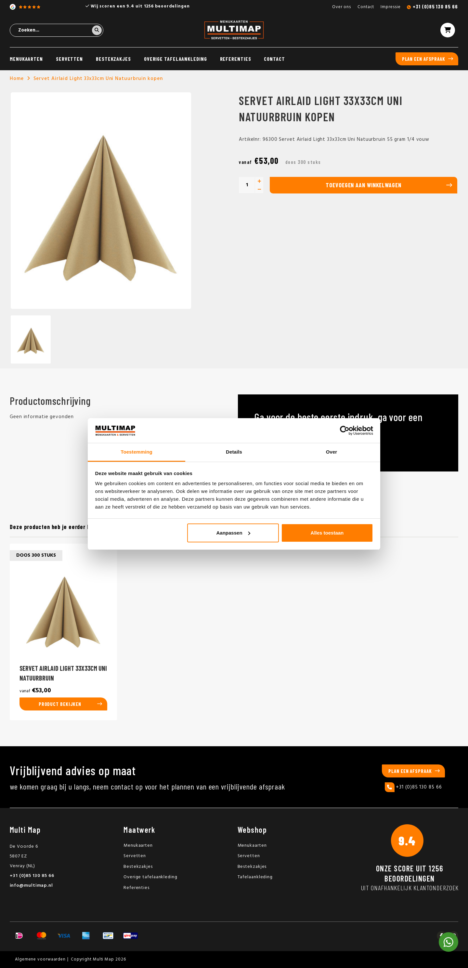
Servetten (69, 59)
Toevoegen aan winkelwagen (363, 185)
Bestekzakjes (113, 59)
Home (17, 79)
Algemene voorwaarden (40, 959)
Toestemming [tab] (136, 452)
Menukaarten (26, 59)
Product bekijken (60, 704)
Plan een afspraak (423, 59)
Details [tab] (234, 452)
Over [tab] (331, 452)
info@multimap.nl (31, 885)
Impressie (390, 7)
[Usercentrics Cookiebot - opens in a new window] (344, 430)
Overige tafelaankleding (175, 59)
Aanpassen (233, 533)
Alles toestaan (327, 533)
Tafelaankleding (255, 877)
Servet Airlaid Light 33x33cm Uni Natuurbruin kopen (98, 79)
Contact (366, 7)
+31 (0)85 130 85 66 (435, 6)
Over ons (341, 7)
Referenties (235, 59)
